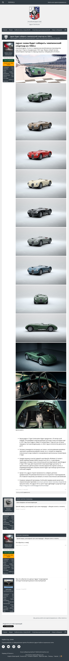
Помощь (50, 656)
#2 (65, 509)
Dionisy (18, 492)
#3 (65, 545)
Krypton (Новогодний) (13, 656)
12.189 (12, 516)
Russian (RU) (23, 656)
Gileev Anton (51, 38)
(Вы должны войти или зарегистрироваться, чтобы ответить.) (50, 618)
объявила (30, 48)
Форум (10, 2)
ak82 (22, 492)
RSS (61, 656)
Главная (56, 656)
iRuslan (8, 509)
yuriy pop (8, 589)
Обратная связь (43, 656)
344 (13, 594)
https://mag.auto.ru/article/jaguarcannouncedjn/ (34, 485)
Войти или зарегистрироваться (57, 2)
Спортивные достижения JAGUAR (26, 38)
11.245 (12, 67)
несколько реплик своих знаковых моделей (50, 482)
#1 (65, 489)
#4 (65, 589)
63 (13, 597)
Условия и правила (33, 656)
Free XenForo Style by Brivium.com (34, 655)
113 (13, 70)
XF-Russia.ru (10, 653)
